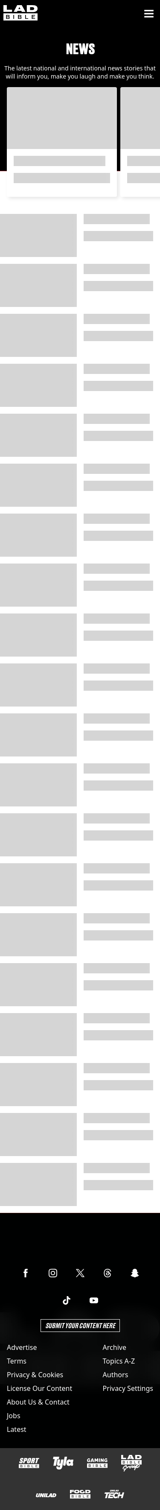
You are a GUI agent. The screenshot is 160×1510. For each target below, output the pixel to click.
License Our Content (39, 1388)
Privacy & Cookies (35, 1374)
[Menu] (149, 14)
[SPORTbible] (29, 1463)
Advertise (22, 1347)
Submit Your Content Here (80, 1325)
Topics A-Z (119, 1361)
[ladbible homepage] (20, 13)
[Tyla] (63, 1463)
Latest (16, 1429)
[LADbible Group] (131, 1463)
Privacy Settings (128, 1388)
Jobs (13, 1415)
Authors (115, 1374)
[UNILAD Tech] (114, 1494)
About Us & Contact (38, 1402)
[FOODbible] (80, 1494)
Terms (16, 1361)
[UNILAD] (46, 1495)
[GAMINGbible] (97, 1463)
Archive (114, 1347)
